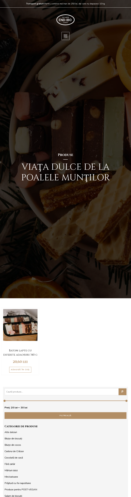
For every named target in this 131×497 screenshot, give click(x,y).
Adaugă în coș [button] (20, 369)
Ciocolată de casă (14, 457)
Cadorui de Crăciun (14, 451)
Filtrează (66, 415)
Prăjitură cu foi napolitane (18, 483)
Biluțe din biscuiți (13, 438)
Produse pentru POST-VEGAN (21, 489)
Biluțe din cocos (13, 445)
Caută (122, 391)
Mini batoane (11, 476)
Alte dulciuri (11, 432)
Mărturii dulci (11, 470)
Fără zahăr (10, 464)
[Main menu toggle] (65, 36)
